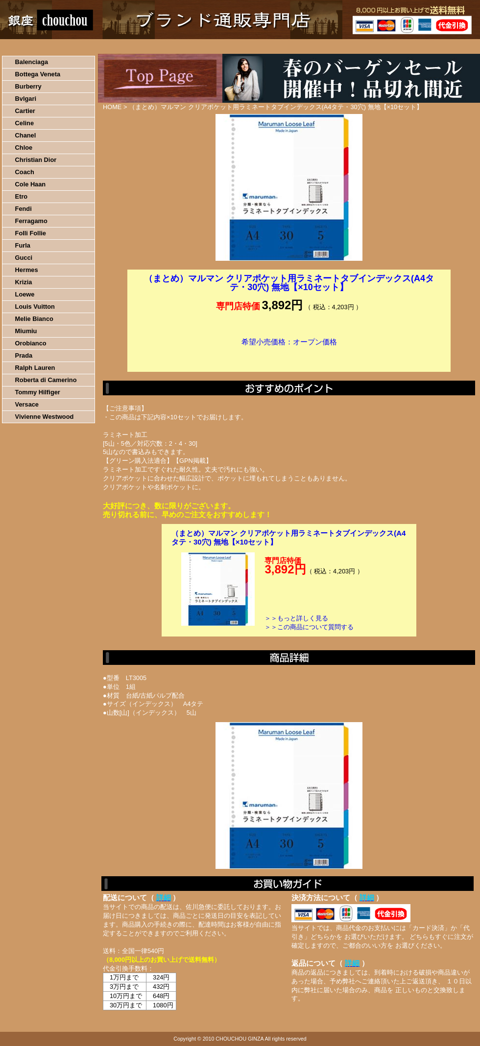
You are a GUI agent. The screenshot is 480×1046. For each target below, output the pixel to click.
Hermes (26, 269)
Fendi (23, 208)
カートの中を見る (429, 46)
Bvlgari (25, 98)
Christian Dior (36, 159)
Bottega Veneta (37, 74)
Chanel (25, 135)
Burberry (28, 86)
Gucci (24, 257)
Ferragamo (31, 221)
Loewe (25, 294)
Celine (24, 123)
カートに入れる (289, 356)
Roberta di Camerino (46, 380)
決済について (170, 46)
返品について (298, 46)
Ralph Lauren (35, 367)
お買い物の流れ (102, 46)
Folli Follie (30, 233)
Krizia (23, 282)
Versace (27, 404)
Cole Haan (30, 184)
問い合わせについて (362, 46)
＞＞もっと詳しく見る (296, 618)
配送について (234, 46)
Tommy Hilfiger (37, 392)
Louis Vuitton (35, 306)
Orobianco (31, 343)
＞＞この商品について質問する (309, 627)
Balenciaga (31, 62)
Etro (21, 196)
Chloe (24, 147)
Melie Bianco (34, 318)
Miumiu (26, 331)
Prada (24, 355)
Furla (22, 245)
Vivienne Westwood (44, 416)
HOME (43, 46)
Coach (24, 172)
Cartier (25, 110)
